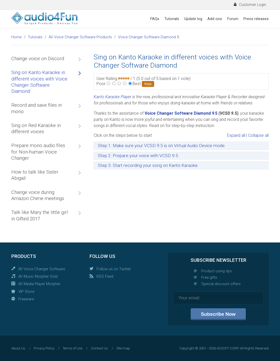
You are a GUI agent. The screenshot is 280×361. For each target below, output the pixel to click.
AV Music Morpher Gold (38, 276)
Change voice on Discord (37, 58)
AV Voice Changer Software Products (80, 37)
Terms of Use (72, 348)
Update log (193, 18)
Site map (123, 348)
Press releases (256, 18)
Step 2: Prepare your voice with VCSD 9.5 (138, 155)
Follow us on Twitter (114, 269)
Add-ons (214, 18)
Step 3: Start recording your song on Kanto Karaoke (148, 165)
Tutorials (171, 18)
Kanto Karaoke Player (112, 96)
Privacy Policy (44, 348)
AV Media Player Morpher (39, 284)
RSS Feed (105, 276)
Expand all (236, 135)
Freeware (26, 299)
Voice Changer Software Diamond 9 (148, 37)
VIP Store (26, 291)
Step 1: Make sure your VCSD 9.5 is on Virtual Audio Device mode (161, 145)
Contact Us (99, 348)
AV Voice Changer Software (41, 269)
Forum (232, 18)
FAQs (154, 18)
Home (16, 37)
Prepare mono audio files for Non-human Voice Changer (38, 152)
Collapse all (258, 135)
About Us (18, 348)
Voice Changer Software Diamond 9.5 (181, 113)
